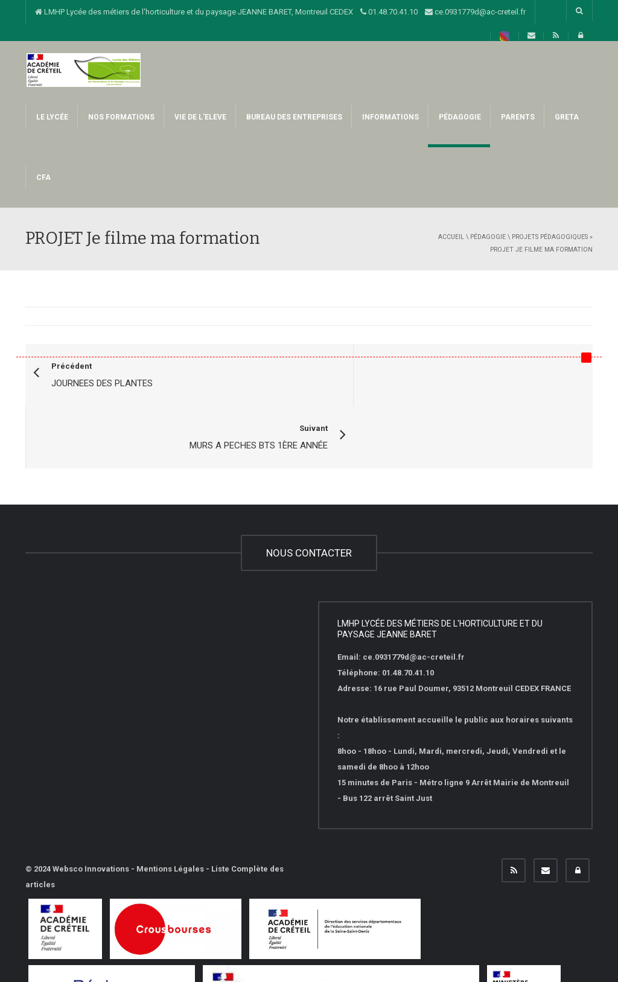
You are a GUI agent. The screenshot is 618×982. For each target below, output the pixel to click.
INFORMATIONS (389, 117)
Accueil (451, 237)
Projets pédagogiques (550, 237)
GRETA (566, 117)
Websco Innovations (91, 807)
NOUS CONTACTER (309, 491)
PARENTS (517, 117)
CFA (42, 177)
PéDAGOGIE (459, 117)
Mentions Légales (170, 807)
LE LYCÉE (51, 117)
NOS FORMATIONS (120, 117)
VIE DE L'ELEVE (199, 117)
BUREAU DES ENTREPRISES (293, 117)
